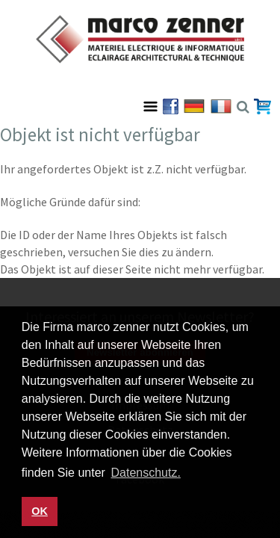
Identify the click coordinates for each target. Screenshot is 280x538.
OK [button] (39, 511)
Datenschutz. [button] (146, 472)
